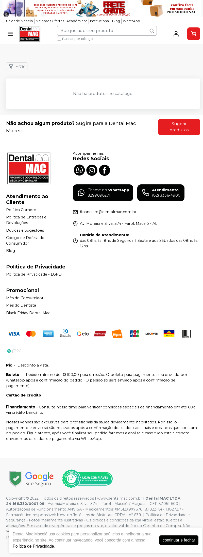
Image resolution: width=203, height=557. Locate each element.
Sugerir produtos (179, 126)
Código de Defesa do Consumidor (25, 240)
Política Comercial (23, 210)
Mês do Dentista (21, 305)
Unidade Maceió (19, 21)
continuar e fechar (179, 540)
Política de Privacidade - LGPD (34, 274)
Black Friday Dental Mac (28, 313)
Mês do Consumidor (24, 298)
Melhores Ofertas (50, 21)
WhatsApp (131, 21)
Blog (116, 21)
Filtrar (16, 66)
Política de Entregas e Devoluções (26, 220)
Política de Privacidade (33, 546)
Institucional (100, 21)
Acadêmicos (76, 21)
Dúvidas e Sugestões (25, 230)
